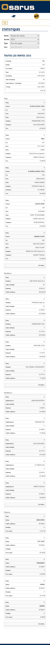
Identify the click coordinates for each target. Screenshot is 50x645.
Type (6, 43)
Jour (5, 47)
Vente (6, 35)
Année (6, 39)
